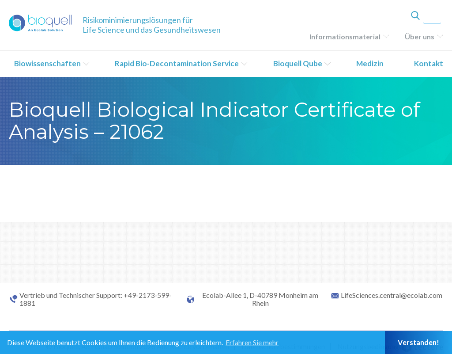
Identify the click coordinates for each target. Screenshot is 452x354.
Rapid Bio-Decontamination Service (177, 63)
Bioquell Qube (297, 63)
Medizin (370, 63)
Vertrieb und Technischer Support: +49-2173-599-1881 (95, 299)
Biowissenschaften (47, 63)
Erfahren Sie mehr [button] (252, 342)
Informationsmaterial (344, 36)
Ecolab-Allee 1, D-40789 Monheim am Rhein (260, 299)
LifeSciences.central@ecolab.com (391, 295)
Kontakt (428, 63)
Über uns (419, 36)
